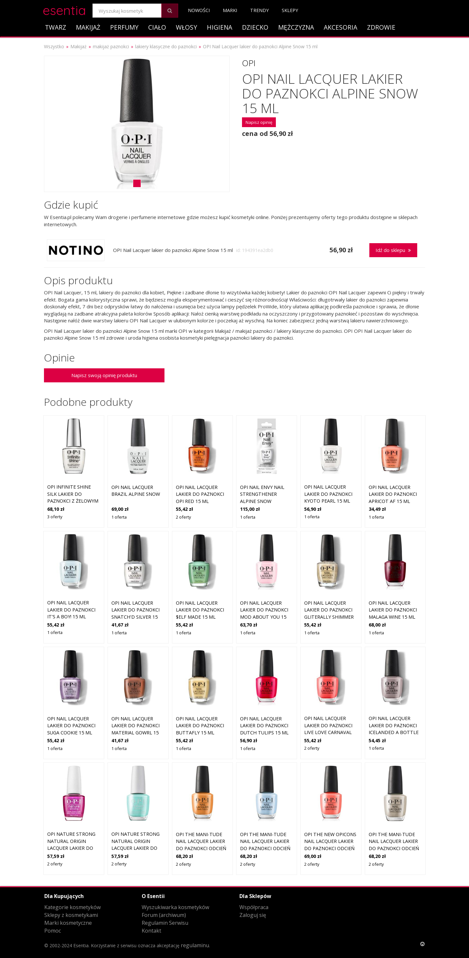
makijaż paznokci (111, 46)
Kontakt (151, 930)
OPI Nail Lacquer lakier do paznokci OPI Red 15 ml (200, 494)
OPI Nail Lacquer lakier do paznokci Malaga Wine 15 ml (393, 610)
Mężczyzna (296, 27)
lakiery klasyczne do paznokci (166, 46)
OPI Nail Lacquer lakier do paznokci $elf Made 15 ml (200, 610)
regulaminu (195, 945)
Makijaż (88, 27)
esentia (64, 9)
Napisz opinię (259, 122)
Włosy (186, 27)
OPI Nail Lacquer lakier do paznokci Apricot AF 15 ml (393, 494)
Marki (230, 10)
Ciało (157, 27)
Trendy (259, 10)
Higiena (219, 27)
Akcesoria (340, 27)
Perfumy (124, 27)
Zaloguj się (252, 915)
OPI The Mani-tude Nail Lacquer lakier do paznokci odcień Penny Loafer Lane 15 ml (201, 848)
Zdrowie (381, 27)
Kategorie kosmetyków (72, 907)
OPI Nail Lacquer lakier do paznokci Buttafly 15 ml (200, 725)
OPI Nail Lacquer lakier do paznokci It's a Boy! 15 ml (71, 609)
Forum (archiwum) (164, 915)
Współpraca (253, 907)
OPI (249, 63)
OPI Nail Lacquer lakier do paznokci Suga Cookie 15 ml (71, 725)
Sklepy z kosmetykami (71, 915)
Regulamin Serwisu (165, 922)
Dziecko (255, 27)
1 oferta (119, 517)
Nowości (199, 10)
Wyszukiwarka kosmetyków (175, 907)
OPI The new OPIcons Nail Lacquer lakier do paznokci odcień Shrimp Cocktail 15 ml (330, 848)
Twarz (55, 27)
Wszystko (54, 46)
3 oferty (54, 517)
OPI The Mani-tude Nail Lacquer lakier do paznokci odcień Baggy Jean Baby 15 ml (265, 848)
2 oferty (183, 517)
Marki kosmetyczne (68, 922)
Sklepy (290, 10)
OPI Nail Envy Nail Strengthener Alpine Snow (262, 494)
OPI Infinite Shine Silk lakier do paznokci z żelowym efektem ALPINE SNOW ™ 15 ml (72, 501)
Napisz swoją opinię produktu (104, 375)
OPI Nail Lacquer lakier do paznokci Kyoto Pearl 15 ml (328, 494)
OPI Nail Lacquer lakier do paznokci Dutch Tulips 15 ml (264, 725)
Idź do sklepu (393, 250)
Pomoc (52, 930)
